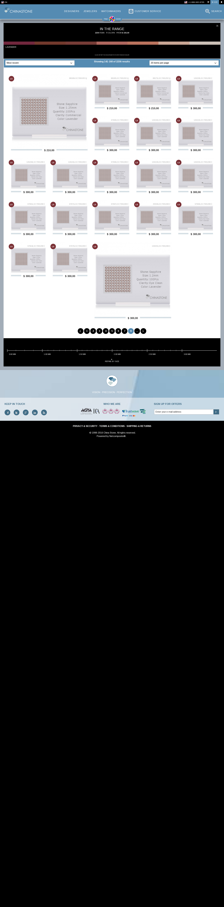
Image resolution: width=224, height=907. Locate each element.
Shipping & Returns (139, 426)
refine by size (112, 360)
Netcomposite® (117, 436)
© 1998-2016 (96, 433)
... (137, 331)
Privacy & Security (85, 426)
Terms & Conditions (112, 426)
